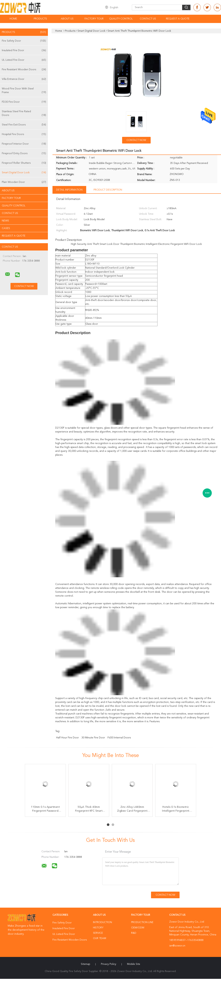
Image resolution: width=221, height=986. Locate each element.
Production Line (142, 922)
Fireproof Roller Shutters (24, 163)
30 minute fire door (93, 737)
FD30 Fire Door (24, 102)
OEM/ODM (137, 927)
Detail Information (69, 190)
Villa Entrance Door (24, 79)
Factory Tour (94, 18)
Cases (6, 228)
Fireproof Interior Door (24, 144)
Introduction (102, 922)
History (98, 927)
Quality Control (121, 18)
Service (98, 933)
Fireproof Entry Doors (24, 153)
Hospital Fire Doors (24, 134)
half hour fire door (67, 737)
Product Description (108, 190)
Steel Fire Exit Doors (24, 125)
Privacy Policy (108, 964)
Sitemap (85, 964)
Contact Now (136, 140)
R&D (133, 933)
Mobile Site (133, 964)
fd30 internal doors (119, 737)
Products (40, 18)
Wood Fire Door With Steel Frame (24, 90)
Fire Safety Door (24, 41)
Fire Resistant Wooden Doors (24, 69)
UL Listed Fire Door (24, 60)
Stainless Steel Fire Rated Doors (24, 113)
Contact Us (148, 18)
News (5, 220)
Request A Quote (178, 18)
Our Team (99, 938)
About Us (67, 18)
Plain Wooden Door (24, 182)
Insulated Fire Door (24, 50)
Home (13, 18)
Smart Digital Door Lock (24, 172)
